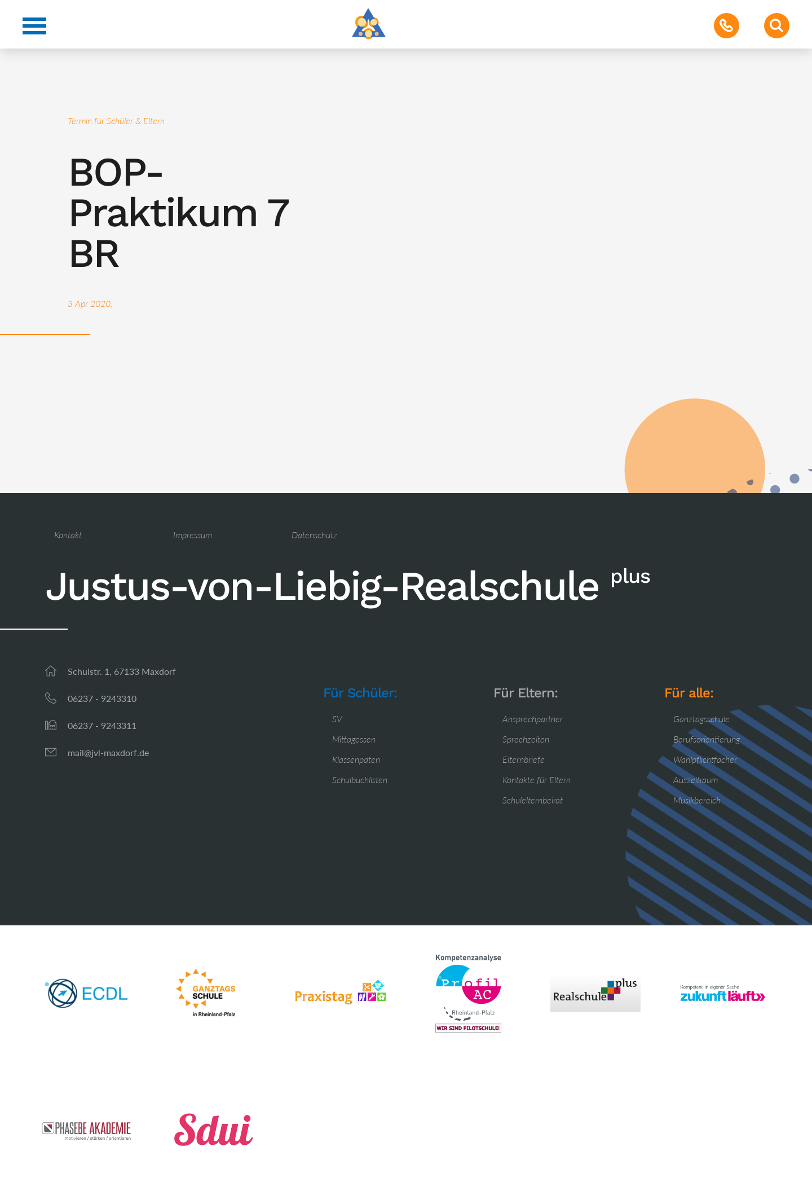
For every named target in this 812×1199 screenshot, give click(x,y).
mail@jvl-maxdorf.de (108, 752)
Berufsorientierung (706, 739)
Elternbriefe (523, 759)
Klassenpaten (356, 759)
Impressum (192, 534)
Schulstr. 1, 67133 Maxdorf (122, 671)
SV (337, 718)
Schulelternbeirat (532, 799)
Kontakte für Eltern (536, 779)
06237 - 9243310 (102, 698)
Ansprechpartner (532, 718)
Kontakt (68, 534)
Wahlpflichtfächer (705, 759)
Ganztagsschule (701, 718)
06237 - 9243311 (102, 725)
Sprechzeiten (525, 739)
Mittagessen (354, 739)
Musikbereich (697, 799)
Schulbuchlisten (359, 779)
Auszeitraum (695, 779)
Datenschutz (314, 534)
